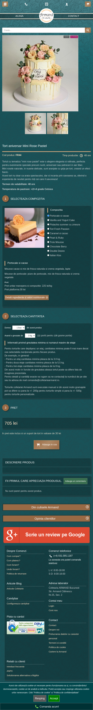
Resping (40, 698)
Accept (54, 698)
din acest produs (33, 327)
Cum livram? (13, 565)
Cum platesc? (13, 560)
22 (39, 335)
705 (8, 423)
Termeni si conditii (57, 643)
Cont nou (53, 610)
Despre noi (54, 629)
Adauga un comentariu (75, 481)
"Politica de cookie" (42, 692)
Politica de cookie (57, 647)
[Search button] (88, 30)
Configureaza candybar (18, 603)
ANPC (10, 671)
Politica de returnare (16, 573)
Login (51, 606)
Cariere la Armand (57, 651)
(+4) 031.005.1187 (61, 556)
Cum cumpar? (14, 556)
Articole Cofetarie (15, 588)
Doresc (8, 327)
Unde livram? (13, 569)
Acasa (19, 16)
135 (55, 335)
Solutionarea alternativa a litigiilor (23, 675)
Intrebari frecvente (15, 666)
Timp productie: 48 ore (76, 155)
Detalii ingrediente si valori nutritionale (25, 297)
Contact (73, 16)
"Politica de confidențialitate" (66, 692)
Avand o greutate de (14, 335)
